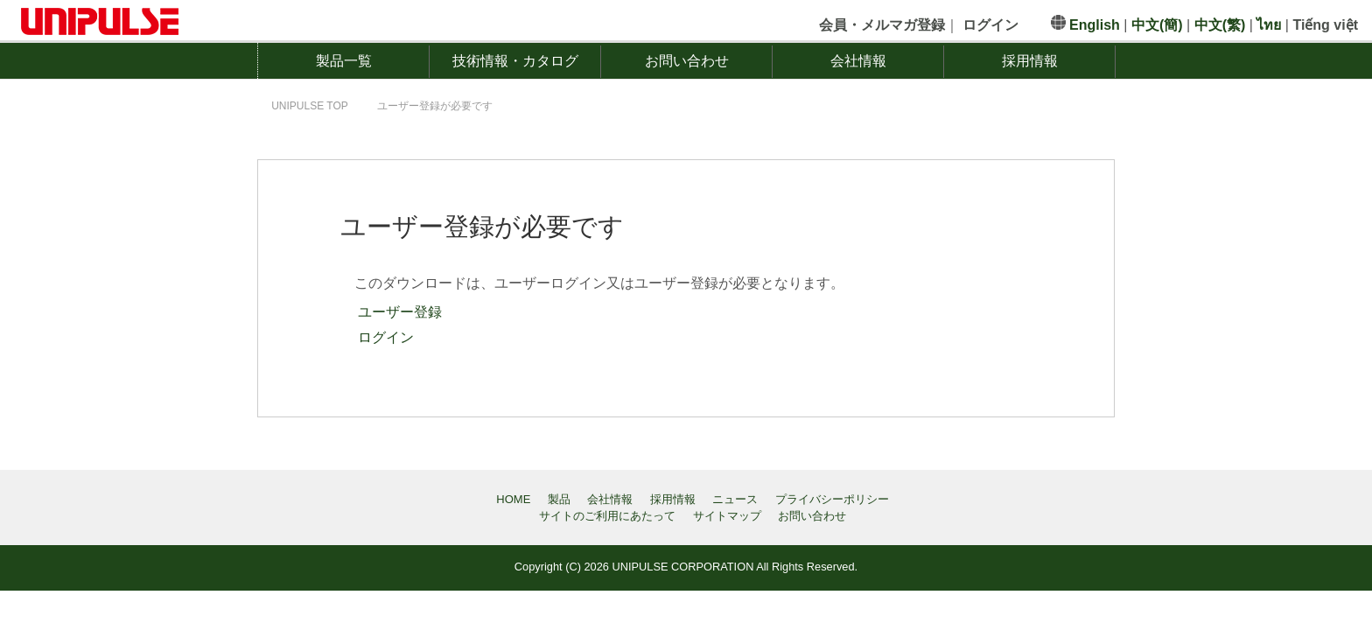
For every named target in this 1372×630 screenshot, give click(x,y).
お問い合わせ (687, 60)
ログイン (384, 337)
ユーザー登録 (398, 311)
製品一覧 (344, 60)
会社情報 (858, 60)
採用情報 (1030, 60)
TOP (309, 106)
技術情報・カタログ (515, 60)
